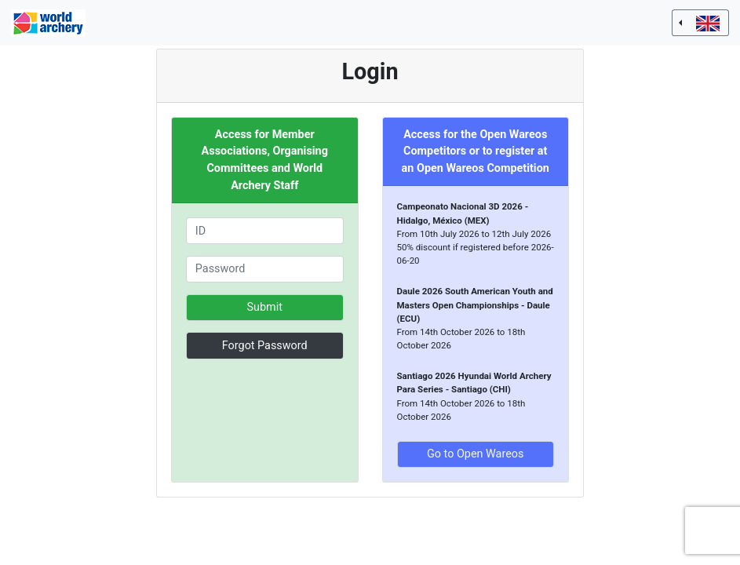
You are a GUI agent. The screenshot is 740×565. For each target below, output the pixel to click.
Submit (265, 307)
